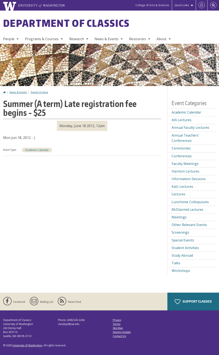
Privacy (117, 320)
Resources (137, 39)
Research (76, 39)
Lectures (178, 194)
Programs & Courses (42, 39)
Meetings (179, 217)
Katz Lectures (182, 186)
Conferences (182, 156)
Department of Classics (66, 23)
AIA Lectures (181, 120)
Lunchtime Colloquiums (190, 202)
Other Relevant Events (189, 224)
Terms (116, 324)
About (162, 39)
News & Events (106, 39)
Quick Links (182, 5)
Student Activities (185, 247)
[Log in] (201, 5)
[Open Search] (213, 5)
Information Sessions (189, 179)
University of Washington (27, 345)
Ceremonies (181, 148)
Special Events (183, 240)
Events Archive (39, 92)
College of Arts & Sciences (152, 5)
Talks (176, 263)
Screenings (180, 232)
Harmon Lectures (185, 171)
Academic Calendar (37, 150)
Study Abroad (182, 255)
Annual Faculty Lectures (190, 127)
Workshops (181, 270)
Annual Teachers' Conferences (185, 138)
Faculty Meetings (185, 163)
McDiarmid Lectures (187, 209)
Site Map (118, 328)
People (8, 39)
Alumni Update (122, 332)
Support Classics (193, 302)
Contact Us (119, 336)
